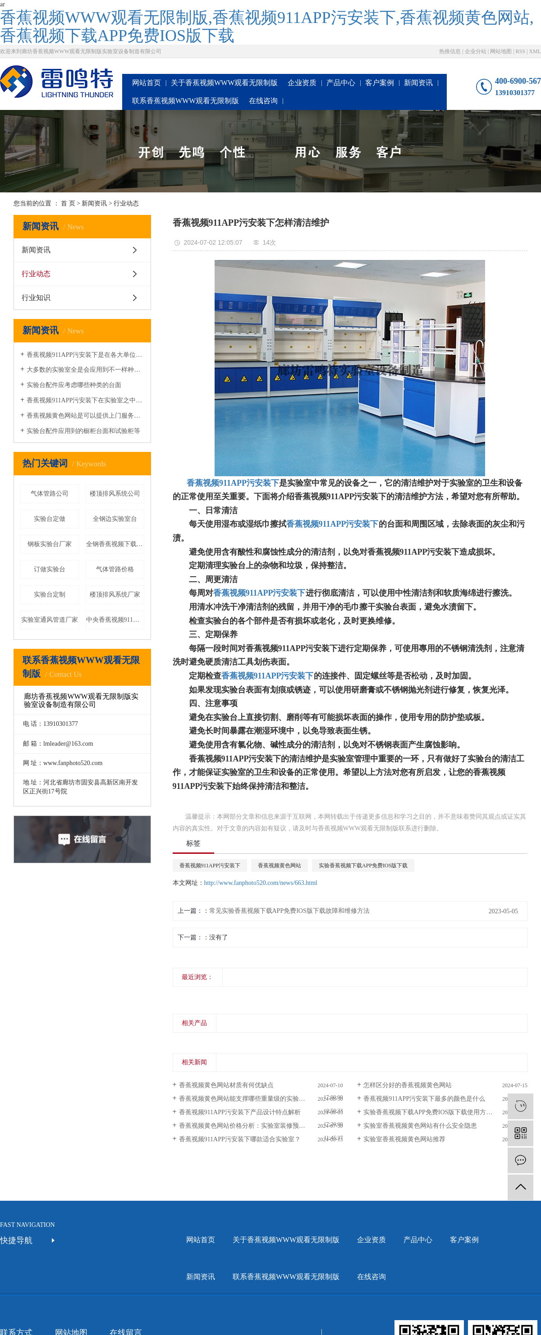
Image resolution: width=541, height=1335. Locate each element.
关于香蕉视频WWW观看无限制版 (224, 83)
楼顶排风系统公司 (115, 493)
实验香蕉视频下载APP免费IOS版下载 (363, 865)
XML (535, 51)
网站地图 (501, 51)
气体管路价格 (115, 569)
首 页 (68, 203)
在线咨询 (263, 101)
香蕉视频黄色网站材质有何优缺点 (226, 1085)
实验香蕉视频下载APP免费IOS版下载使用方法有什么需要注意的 (445, 1112)
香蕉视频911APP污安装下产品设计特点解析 (240, 1112)
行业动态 (126, 203)
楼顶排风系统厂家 (115, 594)
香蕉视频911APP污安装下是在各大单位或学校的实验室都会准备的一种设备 (85, 354)
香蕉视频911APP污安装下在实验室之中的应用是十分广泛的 (85, 400)
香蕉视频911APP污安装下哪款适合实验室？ (240, 1139)
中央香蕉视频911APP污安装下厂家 (115, 619)
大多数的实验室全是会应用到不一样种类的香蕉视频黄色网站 (85, 369)
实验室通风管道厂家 (49, 619)
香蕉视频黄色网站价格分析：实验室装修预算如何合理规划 (261, 1125)
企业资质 (302, 83)
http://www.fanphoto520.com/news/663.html (260, 882)
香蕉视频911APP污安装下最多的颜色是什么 (424, 1098)
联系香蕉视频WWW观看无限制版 (185, 101)
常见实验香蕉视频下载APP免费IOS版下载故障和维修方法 (289, 910)
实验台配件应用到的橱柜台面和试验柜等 (83, 431)
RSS (520, 51)
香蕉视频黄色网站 (279, 865)
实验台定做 (49, 518)
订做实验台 (49, 569)
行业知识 (36, 297)
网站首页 (146, 83)
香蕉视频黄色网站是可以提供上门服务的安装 (85, 415)
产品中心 (340, 83)
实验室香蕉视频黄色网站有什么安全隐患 (420, 1125)
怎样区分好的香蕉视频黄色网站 (407, 1085)
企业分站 (475, 51)
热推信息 (450, 51)
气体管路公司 (50, 493)
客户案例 (379, 83)
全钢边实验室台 (115, 518)
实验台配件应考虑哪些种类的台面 (74, 385)
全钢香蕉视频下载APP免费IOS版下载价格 (115, 544)
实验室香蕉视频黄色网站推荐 (404, 1139)
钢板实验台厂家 (50, 544)
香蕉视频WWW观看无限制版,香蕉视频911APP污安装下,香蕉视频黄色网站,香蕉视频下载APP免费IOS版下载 (267, 27)
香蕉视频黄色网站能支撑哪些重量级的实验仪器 (245, 1098)
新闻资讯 (418, 83)
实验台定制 (49, 594)
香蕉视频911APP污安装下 (332, 524)
